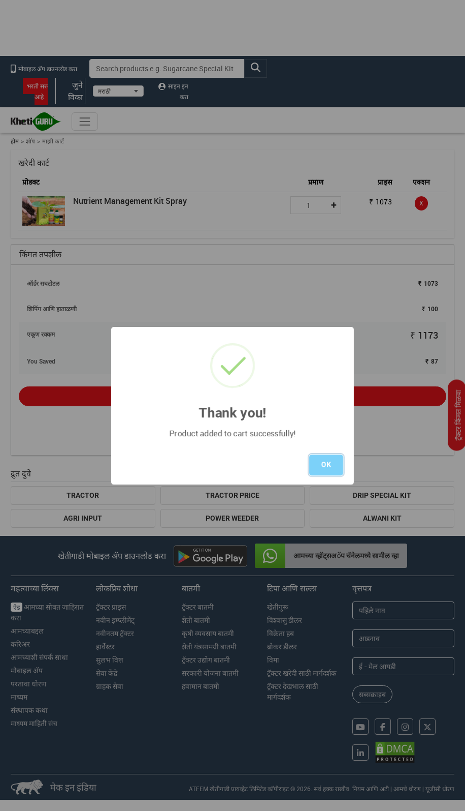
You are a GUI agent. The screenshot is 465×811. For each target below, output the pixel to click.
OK (326, 465)
